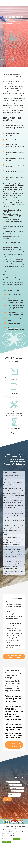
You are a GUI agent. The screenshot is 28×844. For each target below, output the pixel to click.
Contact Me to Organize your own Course (15, 745)
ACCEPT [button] (16, 838)
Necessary (5, 835)
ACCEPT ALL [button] (6, 841)
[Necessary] (2, 835)
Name (4, 782)
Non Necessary (14, 835)
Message (5, 796)
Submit (7, 799)
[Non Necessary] (10, 835)
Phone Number (6, 791)
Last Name (5, 785)
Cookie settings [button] (10, 833)
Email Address (6, 788)
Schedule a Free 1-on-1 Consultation (14, 656)
